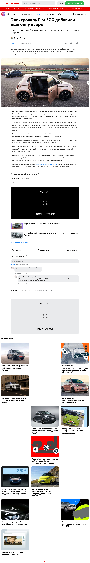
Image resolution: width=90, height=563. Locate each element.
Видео (52, 14)
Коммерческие (28, 8)
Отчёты (49, 8)
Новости (38, 14)
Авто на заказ (18, 8)
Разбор (59, 14)
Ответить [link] (24, 273)
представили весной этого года (46, 164)
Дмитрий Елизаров (19, 38)
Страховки (73, 8)
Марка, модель (27, 14)
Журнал (9, 14)
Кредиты (56, 8)
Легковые (9, 8)
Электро (37, 8)
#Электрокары (15, 242)
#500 (27, 242)
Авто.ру (14, 3)
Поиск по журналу (79, 14)
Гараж (80, 8)
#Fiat (22, 242)
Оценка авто (64, 8)
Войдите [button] (13, 264)
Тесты (46, 14)
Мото (43, 8)
